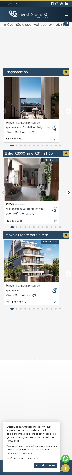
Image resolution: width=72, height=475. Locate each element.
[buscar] (57, 51)
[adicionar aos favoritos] (64, 140)
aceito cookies (45, 465)
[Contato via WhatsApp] (65, 459)
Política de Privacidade (19, 453)
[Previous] (8, 98)
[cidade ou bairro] (29, 51)
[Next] (63, 98)
